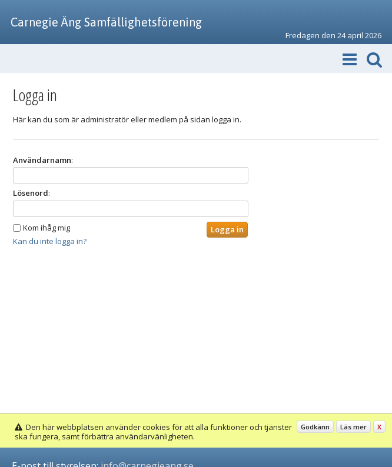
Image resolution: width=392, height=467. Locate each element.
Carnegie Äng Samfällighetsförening (106, 22)
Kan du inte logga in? (50, 241)
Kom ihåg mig (46, 227)
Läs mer (353, 426)
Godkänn (315, 426)
